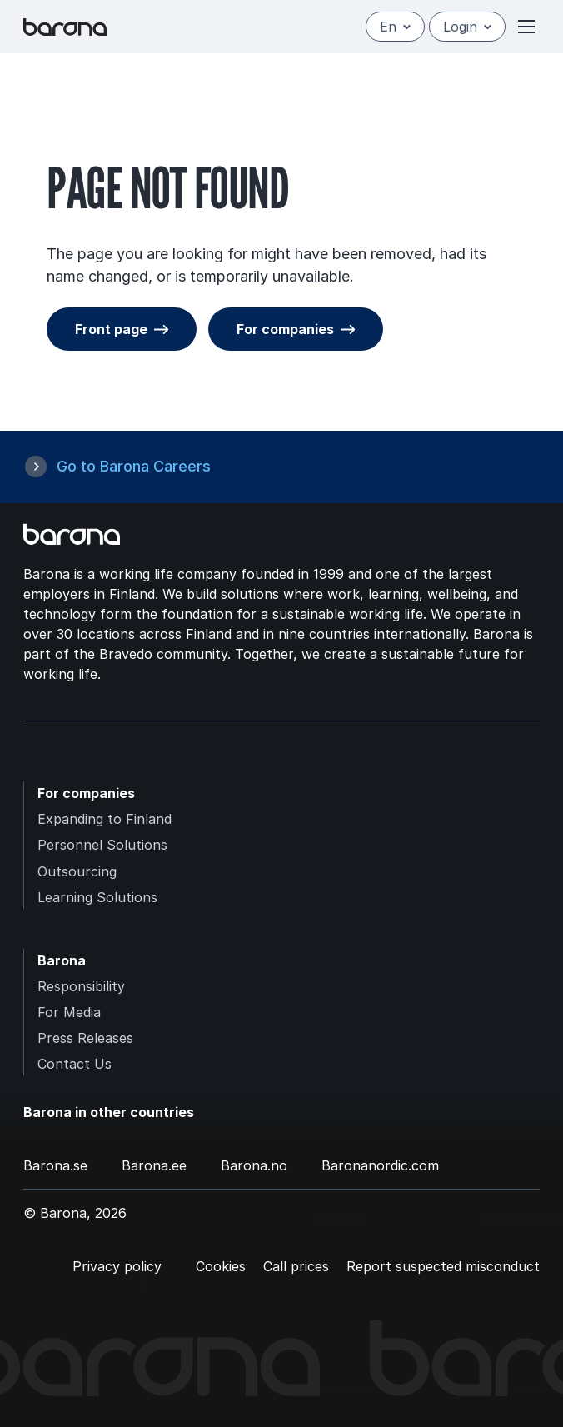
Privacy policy (117, 1266)
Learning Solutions (97, 897)
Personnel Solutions (102, 844)
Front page (111, 329)
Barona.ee (154, 1165)
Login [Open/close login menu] (467, 26)
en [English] (395, 26)
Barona (61, 960)
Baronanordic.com (380, 1165)
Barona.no (254, 1165)
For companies (285, 329)
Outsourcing (77, 871)
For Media (69, 1012)
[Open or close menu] (526, 26)
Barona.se (55, 1165)
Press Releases (85, 1038)
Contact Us (74, 1063)
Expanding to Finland (104, 819)
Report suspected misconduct (443, 1266)
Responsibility (81, 986)
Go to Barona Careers (134, 466)
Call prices (296, 1266)
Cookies (221, 1266)
